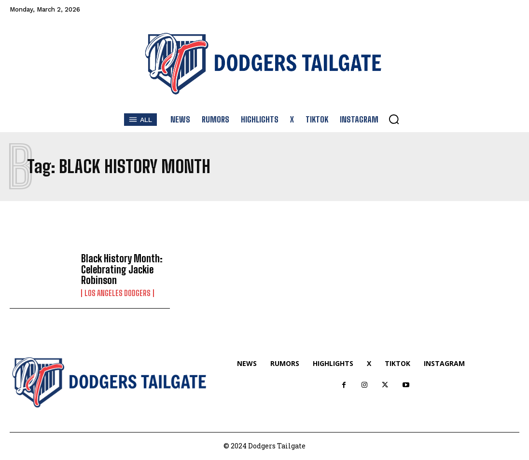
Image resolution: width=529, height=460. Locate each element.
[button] (393, 119)
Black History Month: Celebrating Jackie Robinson (121, 269)
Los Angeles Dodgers (117, 293)
